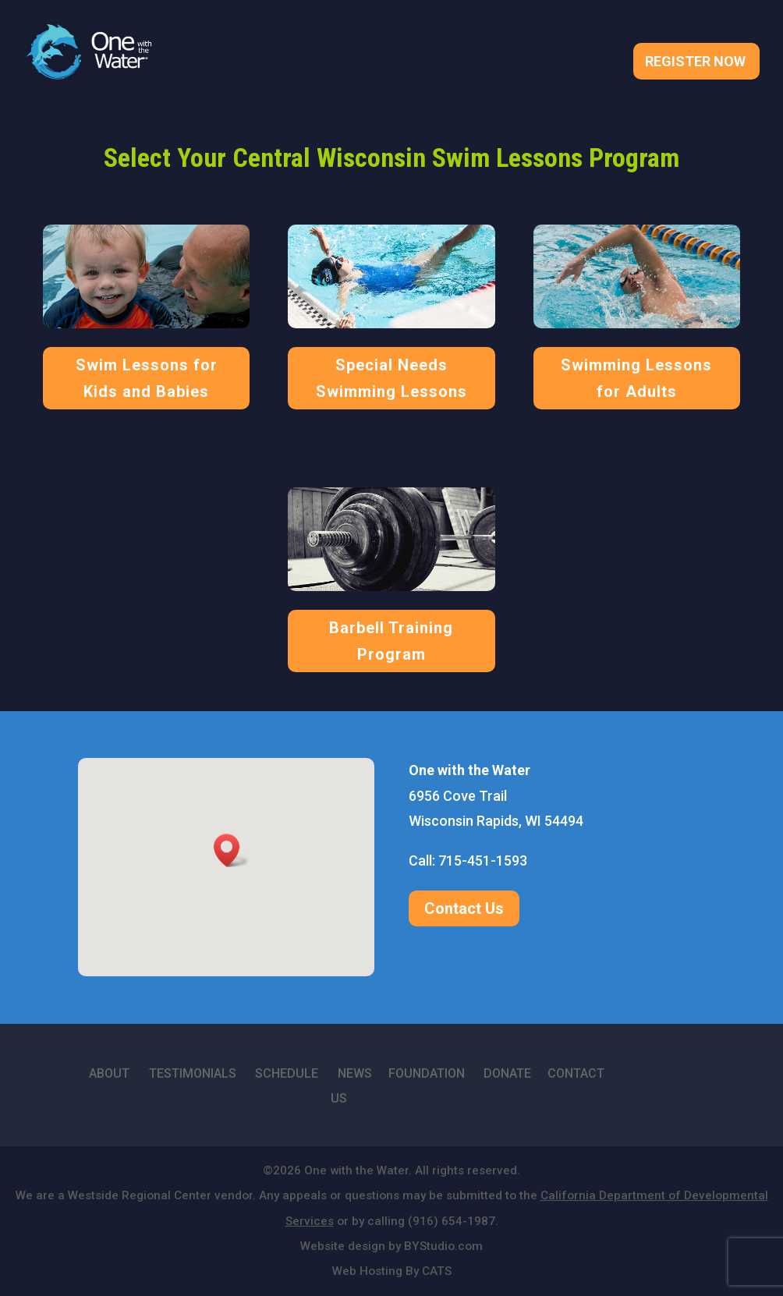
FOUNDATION (426, 1073)
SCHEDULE (286, 1073)
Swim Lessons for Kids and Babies (147, 378)
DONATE (507, 1073)
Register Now (695, 62)
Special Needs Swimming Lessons (391, 378)
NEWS (355, 1073)
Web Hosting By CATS (392, 1271)
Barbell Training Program (391, 641)
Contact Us (464, 908)
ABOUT (109, 1073)
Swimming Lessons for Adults (636, 378)
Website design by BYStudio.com (391, 1246)
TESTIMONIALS (192, 1073)
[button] (232, 850)
